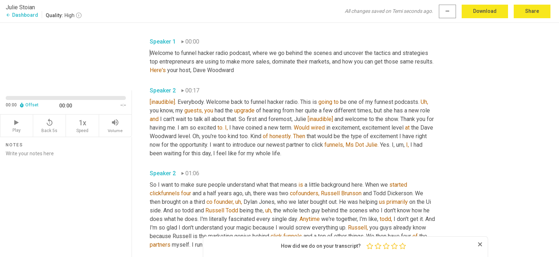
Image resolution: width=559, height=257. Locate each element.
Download (485, 11)
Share (532, 11)
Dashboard (22, 15)
